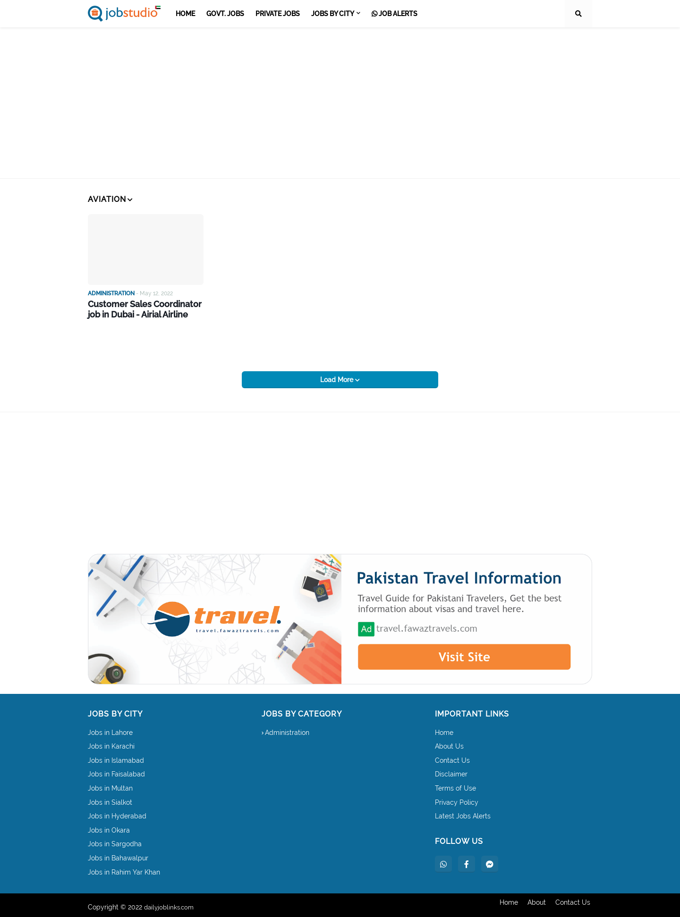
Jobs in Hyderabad (117, 812)
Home (444, 729)
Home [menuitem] (185, 13)
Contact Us (452, 756)
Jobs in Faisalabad (116, 771)
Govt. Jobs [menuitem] (225, 13)
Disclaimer (451, 771)
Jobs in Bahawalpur (118, 854)
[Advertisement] (340, 103)
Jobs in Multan (110, 784)
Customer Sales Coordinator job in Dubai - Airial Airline (139, 308)
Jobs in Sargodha (115, 840)
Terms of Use (455, 784)
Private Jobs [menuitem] (277, 13)
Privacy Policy (456, 798)
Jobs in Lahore (110, 729)
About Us (449, 742)
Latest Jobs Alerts (463, 812)
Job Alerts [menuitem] (394, 13)
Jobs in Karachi (111, 742)
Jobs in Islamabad (116, 756)
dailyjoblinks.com (170, 903)
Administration (287, 729)
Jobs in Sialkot (110, 798)
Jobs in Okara (109, 826)
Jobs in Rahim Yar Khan (124, 868)
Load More (337, 376)
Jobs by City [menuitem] (332, 13)
